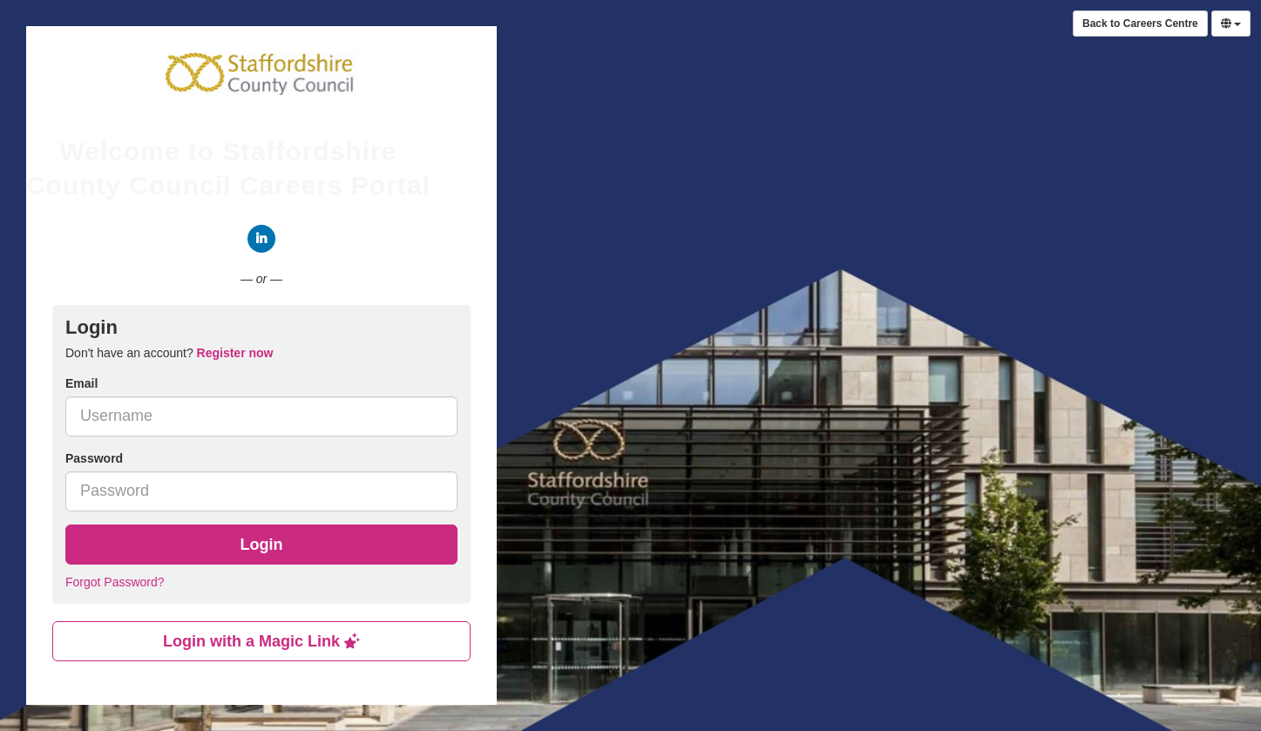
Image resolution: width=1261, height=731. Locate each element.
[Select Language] (1231, 23)
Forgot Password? (115, 582)
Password (94, 458)
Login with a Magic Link (261, 641)
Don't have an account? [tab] (169, 353)
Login (262, 544)
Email (81, 383)
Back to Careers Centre (1140, 23)
